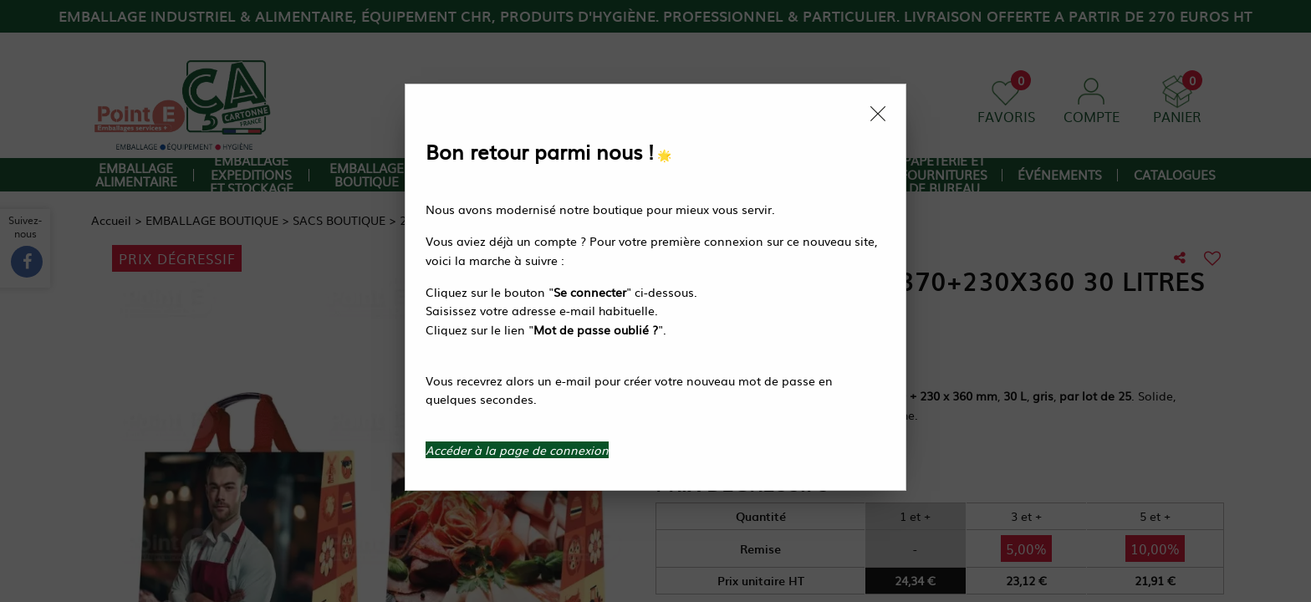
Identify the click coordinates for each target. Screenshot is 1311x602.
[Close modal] (877, 113)
